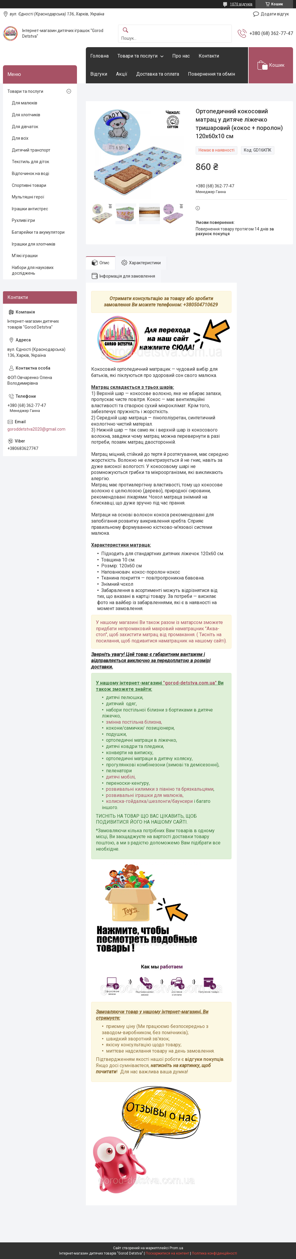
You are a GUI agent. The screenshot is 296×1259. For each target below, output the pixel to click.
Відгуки (98, 74)
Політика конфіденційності (214, 1253)
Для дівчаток (25, 126)
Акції (121, 74)
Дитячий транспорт (31, 150)
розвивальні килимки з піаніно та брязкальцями (159, 789)
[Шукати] (125, 30)
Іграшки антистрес (30, 208)
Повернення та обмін (211, 74)
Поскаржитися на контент (167, 1253)
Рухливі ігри (23, 220)
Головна (99, 56)
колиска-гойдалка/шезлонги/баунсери (149, 801)
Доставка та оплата (157, 74)
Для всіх (20, 138)
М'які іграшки (25, 255)
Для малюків (24, 103)
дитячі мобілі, (121, 777)
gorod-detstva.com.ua (190, 683)
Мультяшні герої (28, 197)
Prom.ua (176, 1248)
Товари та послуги (137, 56)
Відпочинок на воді (30, 173)
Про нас (181, 56)
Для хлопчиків (26, 114)
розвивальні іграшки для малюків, (145, 795)
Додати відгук (275, 14)
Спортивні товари (29, 185)
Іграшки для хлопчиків (33, 244)
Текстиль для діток (30, 161)
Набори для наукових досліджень (33, 270)
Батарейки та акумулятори (38, 232)
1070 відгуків (241, 4)
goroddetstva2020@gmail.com (36, 429)
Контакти (209, 56)
